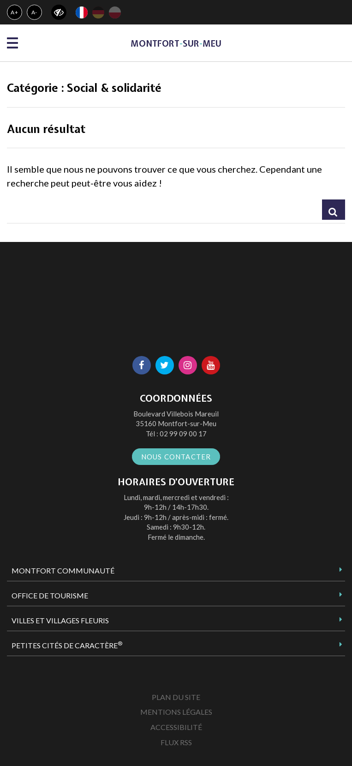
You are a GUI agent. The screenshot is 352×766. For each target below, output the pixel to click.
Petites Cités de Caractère (67, 645)
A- (34, 12)
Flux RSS (176, 742)
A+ (14, 12)
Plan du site (176, 697)
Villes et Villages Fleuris (60, 620)
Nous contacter (176, 456)
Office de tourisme (50, 595)
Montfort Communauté (63, 570)
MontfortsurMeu (176, 43)
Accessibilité (176, 727)
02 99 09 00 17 (183, 433)
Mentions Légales (176, 711)
